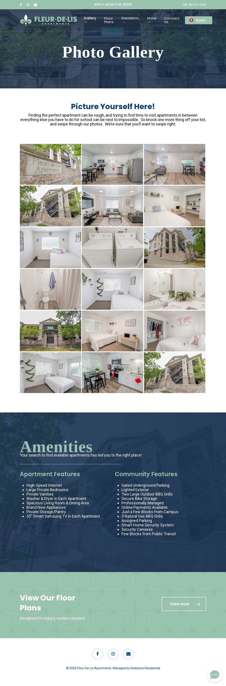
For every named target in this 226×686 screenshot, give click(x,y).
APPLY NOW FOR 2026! (113, 4)
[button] (184, 604)
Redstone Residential (145, 668)
